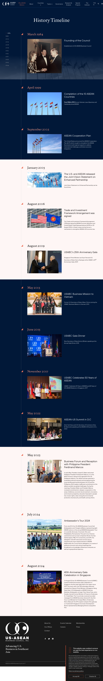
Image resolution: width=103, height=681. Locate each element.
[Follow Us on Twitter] (49, 639)
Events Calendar (65, 623)
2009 (7, 48)
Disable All (92, 676)
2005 (7, 42)
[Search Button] (98, 4)
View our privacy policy (76, 671)
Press (78, 627)
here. (69, 187)
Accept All (76, 676)
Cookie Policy (75, 660)
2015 (7, 53)
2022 (7, 59)
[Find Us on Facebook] (45, 639)
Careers (62, 627)
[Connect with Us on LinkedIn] (53, 639)
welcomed (90, 473)
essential (90, 478)
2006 (7, 45)
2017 (7, 56)
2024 (7, 65)
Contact (47, 631)
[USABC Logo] (9, 4)
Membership (80, 623)
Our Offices (48, 627)
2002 (7, 39)
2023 (7, 62)
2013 (7, 50)
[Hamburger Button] (102, 4)
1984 (8, 33)
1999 (7, 36)
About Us (47, 623)
